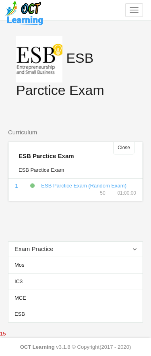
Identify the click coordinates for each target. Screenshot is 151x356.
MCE (20, 298)
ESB (19, 314)
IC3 (18, 281)
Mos (19, 265)
